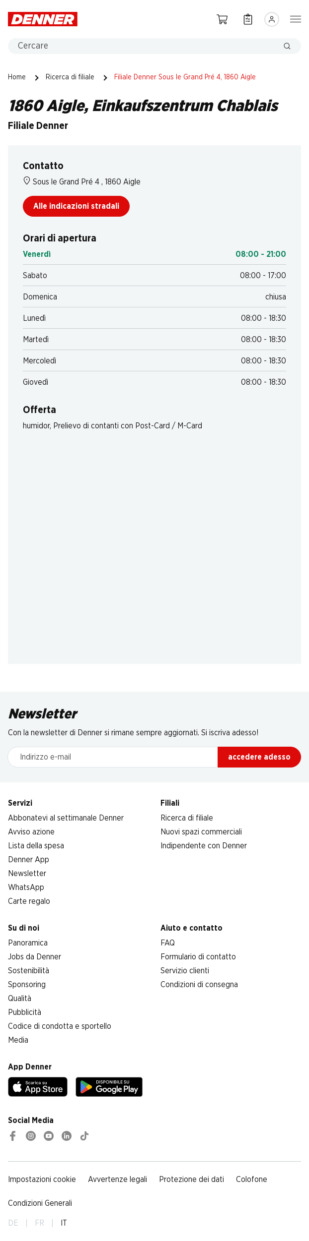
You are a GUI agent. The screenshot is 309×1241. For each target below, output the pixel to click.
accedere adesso (259, 757)
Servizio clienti (184, 971)
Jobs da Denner (34, 957)
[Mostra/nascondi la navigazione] (296, 18)
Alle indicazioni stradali (76, 206)
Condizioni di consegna (199, 985)
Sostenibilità (28, 971)
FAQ (167, 943)
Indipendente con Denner (203, 846)
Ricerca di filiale (70, 77)
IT (64, 1223)
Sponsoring (27, 985)
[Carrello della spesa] (222, 19)
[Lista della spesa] (248, 19)
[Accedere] (271, 19)
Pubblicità (24, 1012)
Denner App (28, 860)
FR (39, 1223)
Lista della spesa (36, 846)
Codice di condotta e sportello (59, 1026)
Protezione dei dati (191, 1179)
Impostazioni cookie (42, 1179)
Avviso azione (31, 832)
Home (17, 77)
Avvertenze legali (117, 1179)
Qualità (19, 999)
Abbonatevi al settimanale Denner (66, 818)
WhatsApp (26, 887)
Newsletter (27, 874)
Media (18, 1040)
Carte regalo (29, 901)
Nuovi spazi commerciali (201, 832)
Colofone (251, 1179)
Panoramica (28, 943)
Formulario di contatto (198, 957)
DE (13, 1223)
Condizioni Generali (40, 1203)
